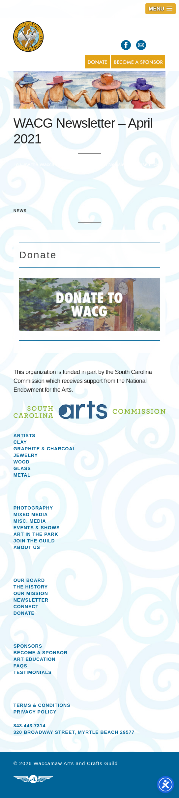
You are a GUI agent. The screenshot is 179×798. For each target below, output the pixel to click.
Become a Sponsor (41, 652)
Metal (22, 475)
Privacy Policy (35, 711)
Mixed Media (31, 514)
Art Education (35, 659)
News (20, 211)
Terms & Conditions (42, 705)
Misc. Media (30, 521)
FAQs (20, 665)
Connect (26, 606)
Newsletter (31, 600)
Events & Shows (37, 527)
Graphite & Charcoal (45, 448)
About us (27, 547)
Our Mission (31, 593)
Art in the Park (36, 534)
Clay (20, 442)
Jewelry (26, 455)
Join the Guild (34, 540)
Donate (24, 613)
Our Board (29, 580)
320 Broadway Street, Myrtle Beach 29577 (74, 732)
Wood (22, 461)
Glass (22, 468)
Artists (25, 435)
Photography (33, 508)
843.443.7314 (30, 725)
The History (31, 586)
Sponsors (28, 646)
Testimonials (33, 672)
